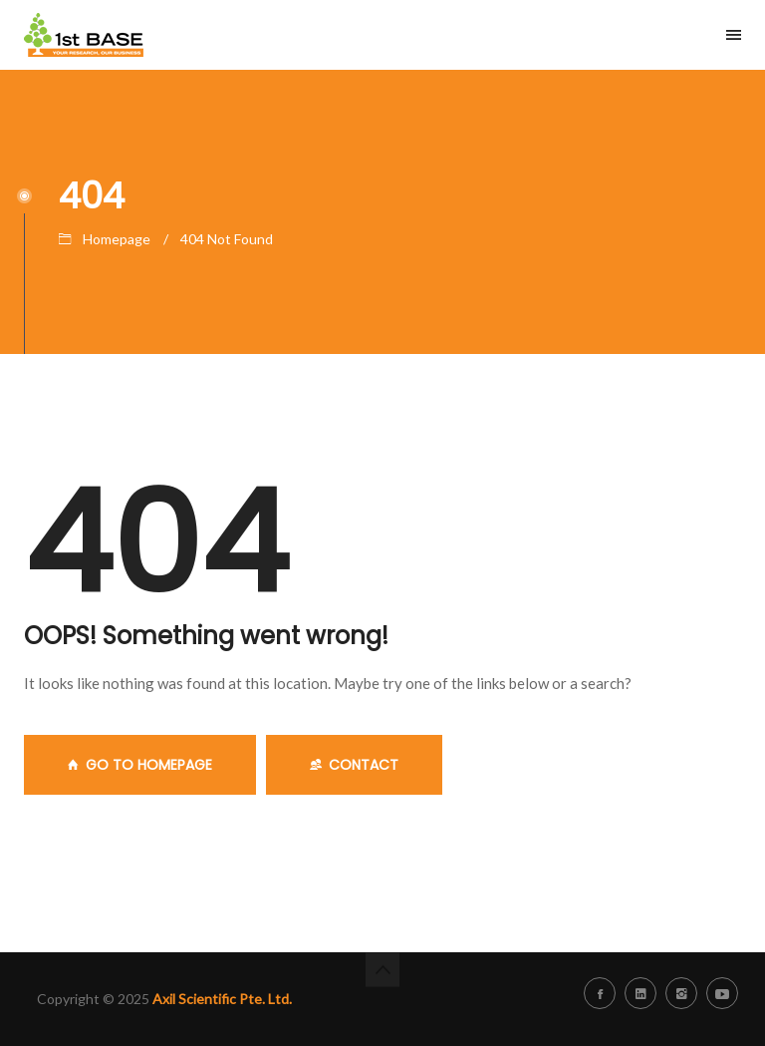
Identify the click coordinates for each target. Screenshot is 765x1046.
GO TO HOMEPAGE (140, 765)
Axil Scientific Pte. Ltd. (222, 998)
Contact (354, 765)
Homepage (116, 238)
